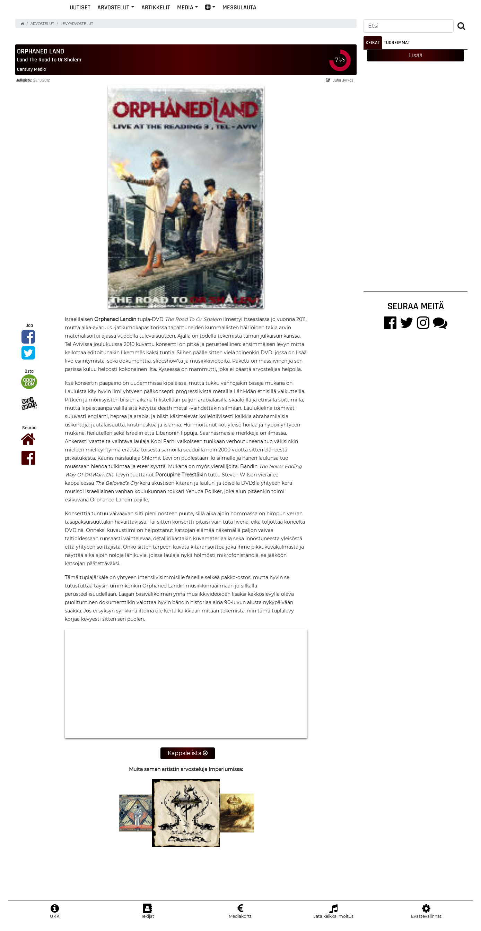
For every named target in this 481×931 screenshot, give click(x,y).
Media (231, 18)
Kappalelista (188, 758)
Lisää (415, 60)
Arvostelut (159, 18)
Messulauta (285, 18)
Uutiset (125, 18)
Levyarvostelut (77, 29)
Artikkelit (201, 18)
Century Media (31, 74)
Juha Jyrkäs (339, 85)
